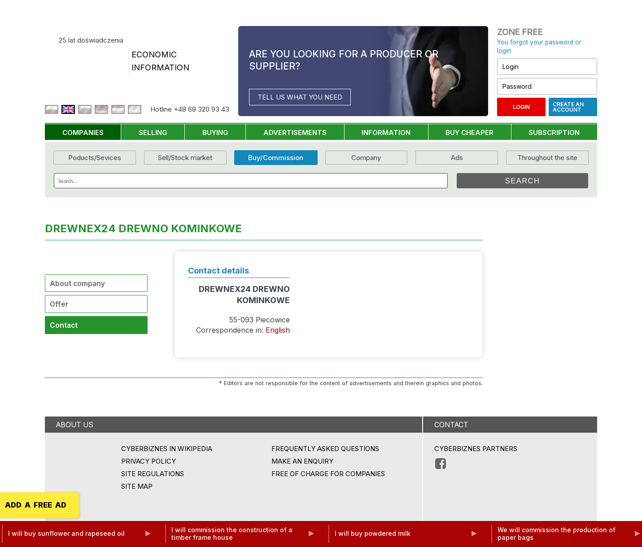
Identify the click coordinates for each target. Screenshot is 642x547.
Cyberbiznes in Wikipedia (166, 448)
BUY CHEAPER (469, 132)
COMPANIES (83, 132)
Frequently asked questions (325, 448)
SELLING (153, 132)
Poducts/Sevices (94, 157)
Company (366, 157)
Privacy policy (148, 461)
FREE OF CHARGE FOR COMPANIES (328, 473)
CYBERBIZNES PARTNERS (475, 448)
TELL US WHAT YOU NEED (300, 97)
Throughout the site (547, 157)
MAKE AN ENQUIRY (302, 461)
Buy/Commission (275, 157)
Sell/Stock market (185, 157)
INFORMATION (386, 132)
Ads (457, 157)
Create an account (568, 107)
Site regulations (152, 473)
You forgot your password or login (539, 46)
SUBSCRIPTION (554, 132)
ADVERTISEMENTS (295, 132)
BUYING (215, 132)
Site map (137, 486)
